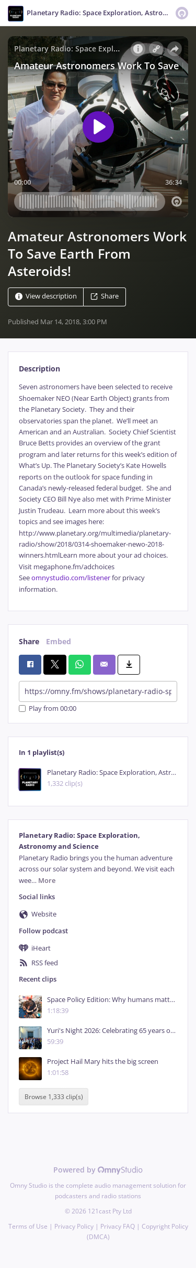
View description (46, 296)
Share (104, 296)
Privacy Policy (74, 1226)
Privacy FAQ (117, 1226)
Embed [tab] (58, 641)
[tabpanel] (98, 488)
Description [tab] (39, 369)
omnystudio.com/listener (70, 577)
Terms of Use (28, 1226)
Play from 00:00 (47, 708)
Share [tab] (29, 641)
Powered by (98, 1170)
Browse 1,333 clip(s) (54, 1096)
